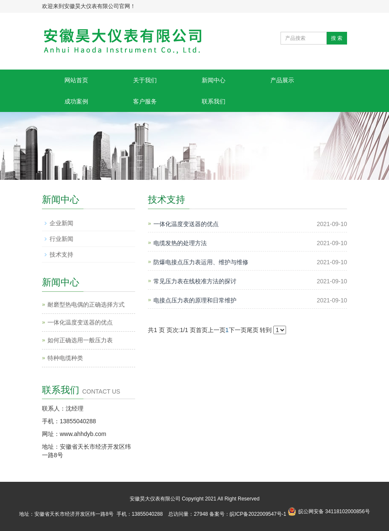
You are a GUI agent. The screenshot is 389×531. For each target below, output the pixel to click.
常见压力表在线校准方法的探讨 (194, 281)
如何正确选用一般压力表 (80, 340)
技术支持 (61, 254)
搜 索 (336, 38)
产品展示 (282, 80)
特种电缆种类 (65, 358)
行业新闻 (61, 238)
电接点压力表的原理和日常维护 (194, 300)
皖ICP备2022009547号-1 (258, 514)
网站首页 (76, 80)
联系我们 (213, 101)
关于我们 (145, 80)
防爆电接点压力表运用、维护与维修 (200, 262)
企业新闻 (61, 223)
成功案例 (76, 101)
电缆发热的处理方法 (180, 243)
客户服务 (145, 101)
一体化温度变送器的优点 (186, 224)
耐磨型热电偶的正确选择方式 (86, 304)
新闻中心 (213, 80)
